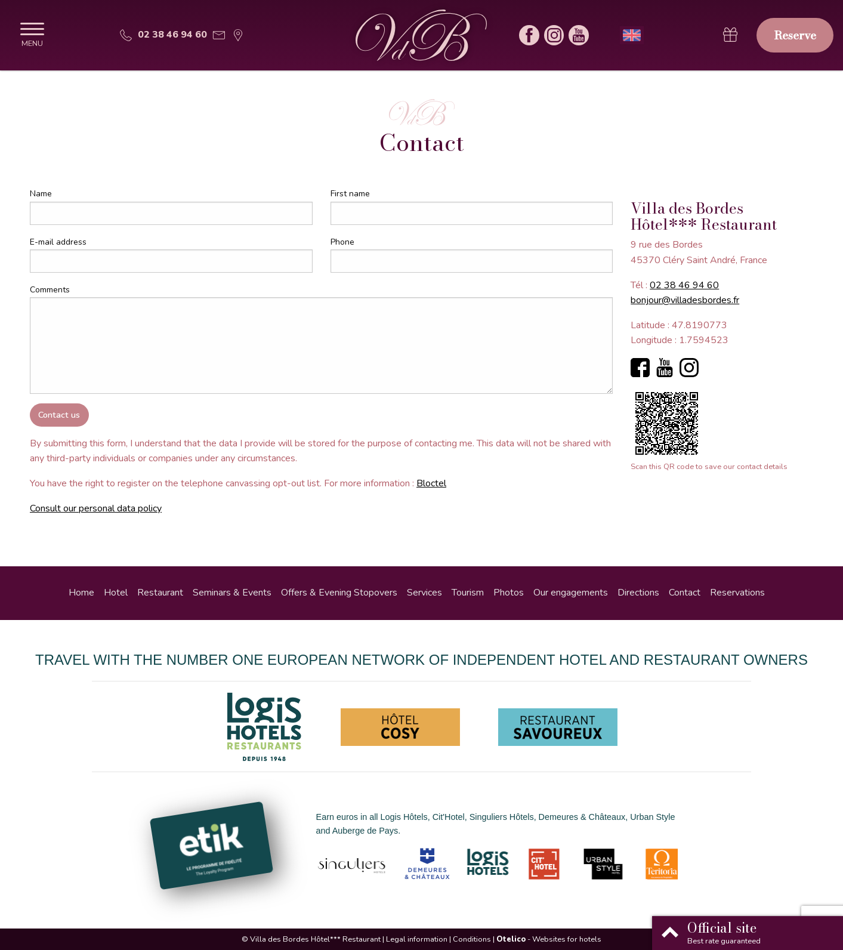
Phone (342, 242)
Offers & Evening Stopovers (339, 592)
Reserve (795, 35)
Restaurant (160, 592)
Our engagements (570, 592)
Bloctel (431, 483)
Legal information (416, 939)
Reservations (737, 592)
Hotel (116, 592)
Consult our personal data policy (96, 508)
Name (41, 193)
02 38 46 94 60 (684, 285)
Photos (508, 592)
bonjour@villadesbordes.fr (685, 300)
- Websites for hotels (548, 939)
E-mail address (58, 242)
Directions (638, 592)
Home (81, 592)
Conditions (472, 939)
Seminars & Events (232, 592)
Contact (684, 592)
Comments (50, 289)
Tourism (468, 592)
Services (424, 592)
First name (350, 193)
